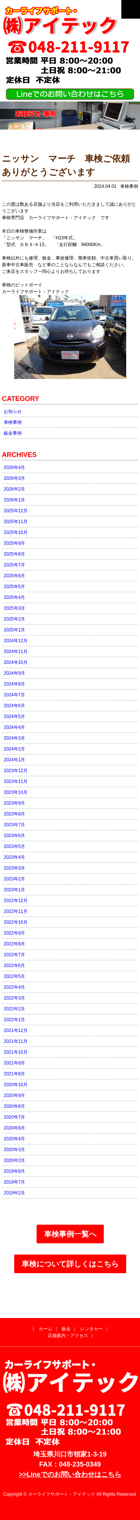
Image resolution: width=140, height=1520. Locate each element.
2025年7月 (14, 565)
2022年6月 (14, 965)
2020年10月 (16, 1084)
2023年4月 (14, 857)
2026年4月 (14, 467)
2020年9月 (14, 1095)
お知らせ (13, 411)
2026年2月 (14, 489)
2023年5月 (14, 846)
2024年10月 (16, 662)
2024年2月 (14, 749)
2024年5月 (14, 716)
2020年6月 (14, 1128)
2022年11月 (16, 911)
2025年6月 (14, 575)
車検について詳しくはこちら (70, 1264)
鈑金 (66, 1328)
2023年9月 (14, 803)
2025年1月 (14, 629)
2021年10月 (16, 1052)
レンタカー (91, 1328)
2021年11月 (16, 1041)
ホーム (45, 1328)
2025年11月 (16, 521)
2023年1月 (14, 889)
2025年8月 (14, 554)
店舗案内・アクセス (68, 1335)
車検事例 (13, 422)
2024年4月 (14, 727)
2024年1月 (14, 759)
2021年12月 (16, 1030)
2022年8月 (14, 943)
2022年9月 (14, 933)
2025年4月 (14, 597)
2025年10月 (16, 532)
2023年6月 (14, 835)
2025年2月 (14, 619)
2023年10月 (16, 792)
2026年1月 (14, 500)
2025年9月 (14, 543)
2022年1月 (14, 1019)
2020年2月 (14, 1160)
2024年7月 (14, 694)
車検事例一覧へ (70, 1234)
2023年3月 (14, 868)
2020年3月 (14, 1149)
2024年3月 (14, 738)
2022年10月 (16, 922)
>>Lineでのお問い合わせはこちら (70, 1474)
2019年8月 (14, 1171)
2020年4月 (14, 1138)
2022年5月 (14, 976)
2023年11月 (16, 781)
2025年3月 (14, 608)
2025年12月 (16, 510)
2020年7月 (14, 1117)
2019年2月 (14, 1193)
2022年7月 (14, 954)
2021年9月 (14, 1063)
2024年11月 (16, 651)
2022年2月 (14, 1008)
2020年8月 (14, 1106)
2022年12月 (16, 900)
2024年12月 (16, 640)
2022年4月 (14, 987)
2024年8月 (14, 684)
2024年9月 (14, 673)
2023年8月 (14, 814)
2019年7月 (14, 1182)
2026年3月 (14, 478)
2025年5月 (14, 586)
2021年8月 (14, 1073)
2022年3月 (14, 998)
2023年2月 (14, 879)
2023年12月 (16, 770)
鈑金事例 (13, 433)
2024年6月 (14, 705)
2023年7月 (14, 824)
